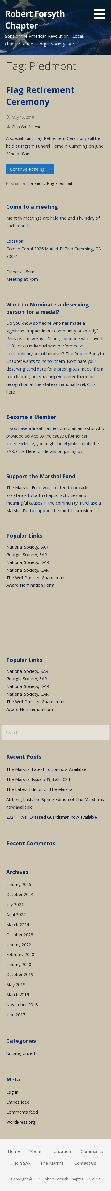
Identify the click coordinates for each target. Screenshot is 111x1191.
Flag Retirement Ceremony (40, 95)
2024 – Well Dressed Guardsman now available (51, 817)
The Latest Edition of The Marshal (39, 789)
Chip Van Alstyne (26, 126)
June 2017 (15, 1014)
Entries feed (18, 1102)
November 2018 (22, 1004)
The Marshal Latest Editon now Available (46, 769)
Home (14, 1151)
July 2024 (14, 904)
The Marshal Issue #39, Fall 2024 (38, 779)
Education (61, 1151)
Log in (12, 1092)
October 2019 (19, 974)
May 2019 (15, 984)
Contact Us (85, 1163)
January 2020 (18, 964)
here (10, 392)
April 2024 (15, 914)
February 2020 (20, 954)
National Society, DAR (27, 562)
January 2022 (18, 944)
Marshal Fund (28, 487)
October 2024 (19, 894)
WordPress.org (20, 1122)
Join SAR (23, 1163)
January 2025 (18, 884)
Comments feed (22, 1112)
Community (92, 1151)
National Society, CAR (27, 570)
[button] (101, 10)
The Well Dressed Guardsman (35, 577)
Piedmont (64, 183)
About (36, 1151)
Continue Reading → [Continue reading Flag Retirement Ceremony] (30, 169)
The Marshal (52, 1163)
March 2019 (17, 994)
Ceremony (36, 183)
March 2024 (17, 924)
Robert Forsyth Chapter (35, 19)
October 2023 (19, 934)
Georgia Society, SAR (26, 554)
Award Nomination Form (30, 585)
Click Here (25, 451)
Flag (50, 183)
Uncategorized (20, 1053)
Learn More (82, 510)
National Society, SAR (27, 547)
